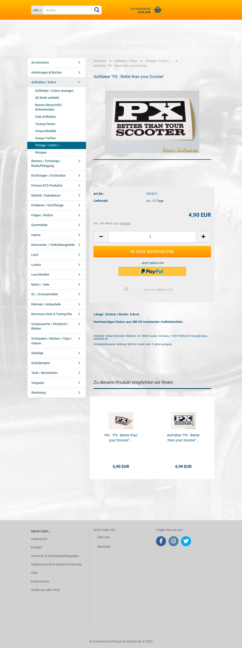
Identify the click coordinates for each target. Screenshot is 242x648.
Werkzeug (38, 392)
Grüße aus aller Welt (45, 590)
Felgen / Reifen (42, 215)
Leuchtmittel (40, 274)
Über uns (163, 42)
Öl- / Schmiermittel (44, 294)
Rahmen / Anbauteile (46, 304)
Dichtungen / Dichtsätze (48, 175)
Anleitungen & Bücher (46, 72)
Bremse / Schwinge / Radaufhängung (46, 163)
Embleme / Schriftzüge (47, 205)
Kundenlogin (156, 52)
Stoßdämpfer (40, 363)
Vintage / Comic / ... (48, 145)
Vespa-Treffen (45, 138)
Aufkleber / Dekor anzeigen (54, 91)
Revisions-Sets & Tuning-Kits (51, 314)
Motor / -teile (40, 284)
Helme (35, 235)
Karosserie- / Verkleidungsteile (53, 245)
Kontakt (36, 547)
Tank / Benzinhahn (44, 373)
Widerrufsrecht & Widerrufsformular (56, 564)
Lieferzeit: (101, 201)
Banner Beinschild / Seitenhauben (48, 107)
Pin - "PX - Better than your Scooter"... (121, 437)
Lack (34, 255)
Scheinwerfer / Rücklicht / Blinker (49, 326)
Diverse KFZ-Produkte (46, 185)
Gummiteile (39, 225)
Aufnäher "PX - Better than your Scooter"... (183, 437)
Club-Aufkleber (45, 117)
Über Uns (103, 537)
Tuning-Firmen (45, 124)
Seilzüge (37, 353)
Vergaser (37, 383)
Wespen (41, 152)
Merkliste (125, 52)
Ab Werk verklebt (47, 98)
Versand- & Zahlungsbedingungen (55, 556)
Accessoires (40, 62)
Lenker (36, 265)
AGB (34, 573)
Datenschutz (40, 581)
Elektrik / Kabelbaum (45, 195)
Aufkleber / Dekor (43, 82)
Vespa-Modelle (45, 131)
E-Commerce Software (106, 641)
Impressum (39, 539)
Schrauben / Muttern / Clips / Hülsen (51, 341)
